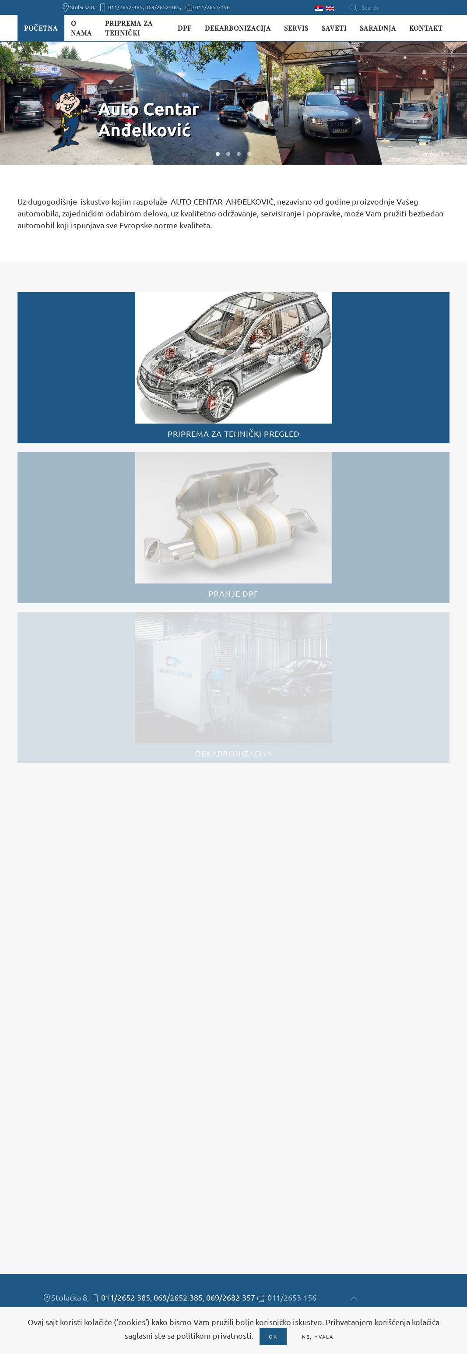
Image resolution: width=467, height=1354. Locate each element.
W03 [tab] (239, 154)
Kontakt (426, 28)
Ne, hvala (318, 1336)
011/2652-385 (125, 1297)
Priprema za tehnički (129, 28)
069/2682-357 (230, 1297)
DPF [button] (185, 28)
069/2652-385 (178, 1297)
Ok (273, 1336)
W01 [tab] (218, 154)
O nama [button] (81, 28)
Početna (41, 28)
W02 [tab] (228, 154)
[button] (354, 1298)
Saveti (334, 28)
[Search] (396, 7)
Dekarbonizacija (238, 28)
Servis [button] (296, 28)
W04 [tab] (249, 154)
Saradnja (378, 28)
